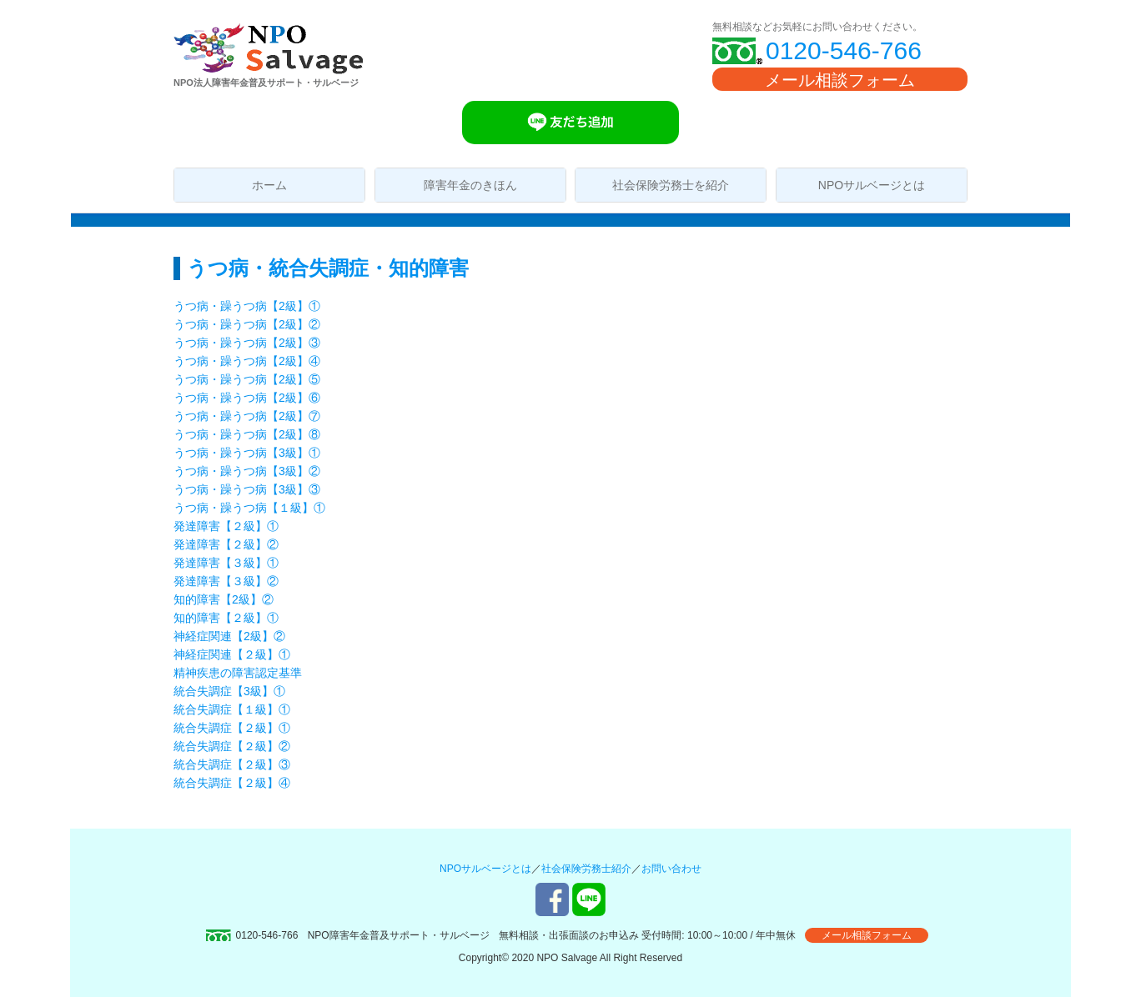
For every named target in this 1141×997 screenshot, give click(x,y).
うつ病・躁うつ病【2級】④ (246, 361)
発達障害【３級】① (226, 562)
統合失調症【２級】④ (231, 782)
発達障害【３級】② (226, 581)
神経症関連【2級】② (229, 636)
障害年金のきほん (470, 185)
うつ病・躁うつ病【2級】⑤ (246, 379)
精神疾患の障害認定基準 (237, 672)
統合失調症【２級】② (231, 746)
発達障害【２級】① (226, 526)
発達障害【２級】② (226, 544)
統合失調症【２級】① (237, 727)
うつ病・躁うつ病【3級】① (246, 452)
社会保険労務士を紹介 (670, 185)
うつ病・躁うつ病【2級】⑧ (246, 434)
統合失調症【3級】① (229, 691)
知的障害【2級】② (223, 599)
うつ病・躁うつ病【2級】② (246, 324)
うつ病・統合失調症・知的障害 (328, 268)
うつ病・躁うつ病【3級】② (246, 471)
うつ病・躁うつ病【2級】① (246, 306)
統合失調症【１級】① (231, 709)
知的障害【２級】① (226, 617)
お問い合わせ (671, 868)
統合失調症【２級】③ (231, 764)
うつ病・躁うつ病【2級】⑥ (246, 397)
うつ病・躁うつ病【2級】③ (246, 342)
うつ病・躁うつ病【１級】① (249, 507)
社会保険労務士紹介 (586, 868)
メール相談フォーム (840, 80)
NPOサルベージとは (871, 185)
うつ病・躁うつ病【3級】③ (246, 489)
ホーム (269, 185)
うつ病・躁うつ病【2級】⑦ (246, 416)
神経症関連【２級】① (231, 654)
